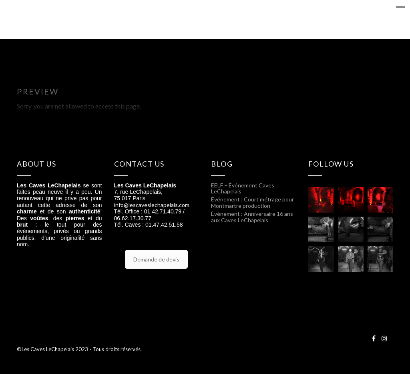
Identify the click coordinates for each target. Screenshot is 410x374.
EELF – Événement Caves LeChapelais (242, 188)
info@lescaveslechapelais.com (151, 204)
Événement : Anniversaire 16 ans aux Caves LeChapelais (252, 216)
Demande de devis (156, 259)
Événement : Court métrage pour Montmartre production (252, 202)
